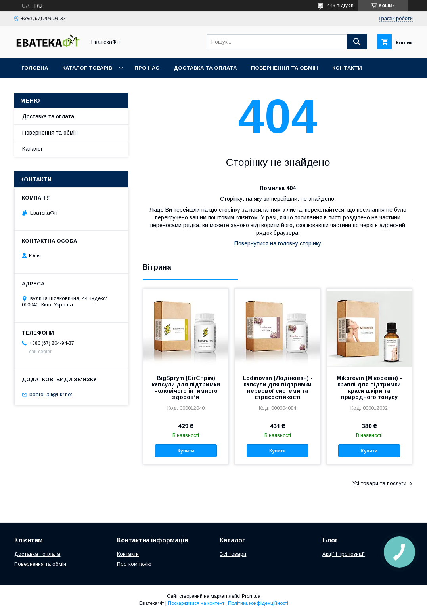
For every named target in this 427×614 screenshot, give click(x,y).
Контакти (347, 68)
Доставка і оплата (37, 554)
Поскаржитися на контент (196, 603)
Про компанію (134, 564)
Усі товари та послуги (379, 483)
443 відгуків (340, 5)
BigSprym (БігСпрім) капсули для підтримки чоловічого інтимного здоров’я (186, 387)
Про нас (146, 68)
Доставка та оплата (205, 68)
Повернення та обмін (284, 68)
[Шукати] (357, 41)
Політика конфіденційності (258, 603)
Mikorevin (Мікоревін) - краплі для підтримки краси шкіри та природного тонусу (369, 387)
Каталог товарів (87, 68)
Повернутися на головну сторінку (277, 243)
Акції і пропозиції (343, 554)
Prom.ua (251, 596)
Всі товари (233, 554)
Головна (34, 68)
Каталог (32, 149)
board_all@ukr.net (50, 394)
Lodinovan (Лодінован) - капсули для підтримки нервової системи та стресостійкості (278, 387)
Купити (186, 451)
